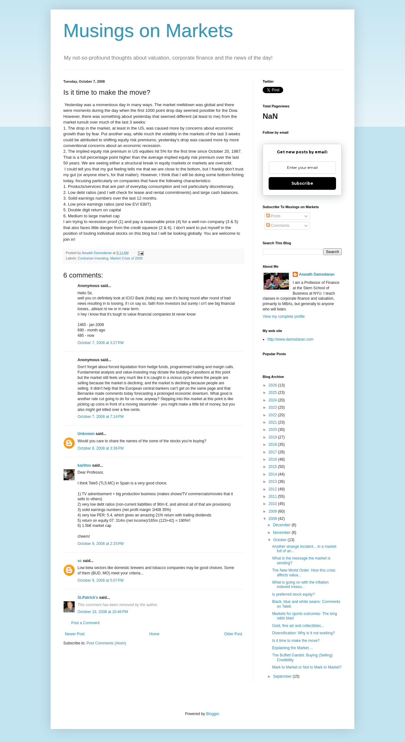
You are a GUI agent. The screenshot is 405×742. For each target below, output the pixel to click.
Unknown (86, 434)
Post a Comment (85, 623)
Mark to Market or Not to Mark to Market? (306, 667)
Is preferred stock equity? (293, 594)
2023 (273, 407)
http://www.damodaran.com (290, 339)
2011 (273, 496)
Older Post (233, 634)
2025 (273, 392)
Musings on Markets (148, 30)
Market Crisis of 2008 (126, 258)
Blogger (212, 714)
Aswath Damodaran (316, 274)
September (283, 676)
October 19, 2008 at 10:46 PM (103, 612)
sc (80, 561)
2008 (273, 518)
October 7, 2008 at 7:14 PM (101, 416)
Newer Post (74, 634)
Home (154, 634)
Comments (277, 225)
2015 (273, 466)
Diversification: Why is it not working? (303, 633)
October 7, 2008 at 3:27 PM (101, 343)
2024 (273, 400)
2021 (273, 422)
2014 (273, 474)
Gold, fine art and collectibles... (298, 626)
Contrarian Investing (93, 258)
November (282, 532)
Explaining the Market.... (292, 648)
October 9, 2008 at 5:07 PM (101, 580)
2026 (273, 385)
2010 (273, 504)
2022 (273, 415)
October (280, 540)
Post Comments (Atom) (106, 643)
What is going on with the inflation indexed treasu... (300, 584)
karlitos (84, 465)
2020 (273, 429)
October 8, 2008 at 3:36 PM (101, 448)
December (282, 525)
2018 (273, 444)
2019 (273, 437)
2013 (273, 481)
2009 (273, 511)
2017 (273, 452)
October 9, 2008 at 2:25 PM (101, 543)
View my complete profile (284, 316)
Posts (273, 216)
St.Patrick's (88, 597)
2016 (273, 459)
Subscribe (302, 183)
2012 (273, 489)
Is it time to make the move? (296, 640)
